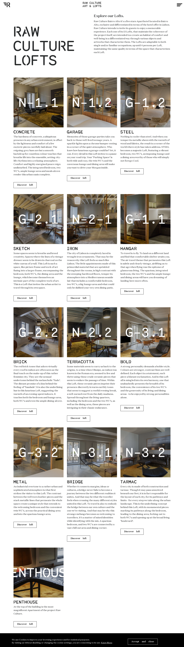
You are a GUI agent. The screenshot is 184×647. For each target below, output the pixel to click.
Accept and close (142, 642)
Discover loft (25, 185)
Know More (106, 643)
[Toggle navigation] (179, 4)
